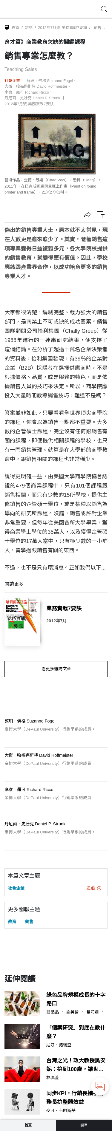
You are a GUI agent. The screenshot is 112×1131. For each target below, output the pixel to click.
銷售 (29, 921)
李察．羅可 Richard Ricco (26, 92)
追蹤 (93, 888)
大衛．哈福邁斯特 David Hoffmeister (35, 86)
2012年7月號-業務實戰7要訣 (62, 27)
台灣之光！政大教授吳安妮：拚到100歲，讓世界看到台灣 (75, 1066)
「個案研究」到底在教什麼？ (75, 1032)
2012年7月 (56, 620)
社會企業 (12, 80)
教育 (12, 921)
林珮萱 (52, 1078)
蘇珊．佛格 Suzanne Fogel (50, 80)
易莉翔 (92, 1012)
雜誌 (29, 27)
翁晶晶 (52, 1012)
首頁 (15, 27)
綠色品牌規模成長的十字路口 (75, 999)
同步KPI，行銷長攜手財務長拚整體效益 (75, 1097)
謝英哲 (72, 1012)
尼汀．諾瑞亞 (58, 1045)
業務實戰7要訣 (64, 609)
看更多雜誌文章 (56, 668)
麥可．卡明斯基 (61, 1111)
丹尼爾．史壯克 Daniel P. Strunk (32, 98)
